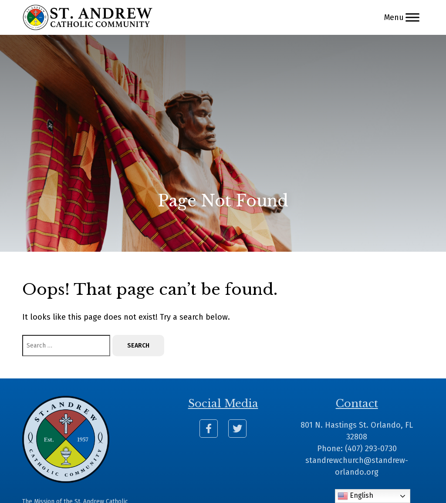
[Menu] (412, 17)
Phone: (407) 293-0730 (357, 448)
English (355, 496)
